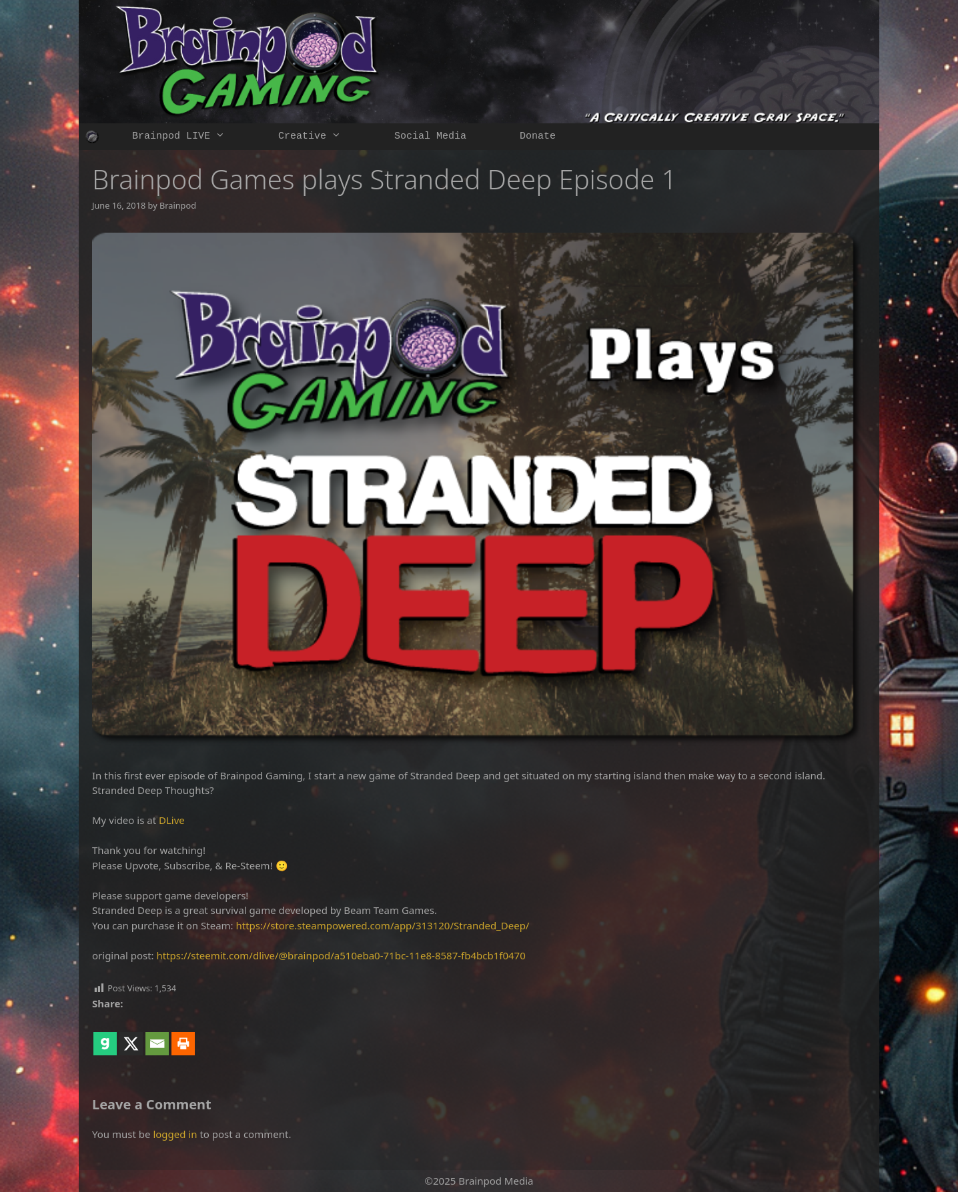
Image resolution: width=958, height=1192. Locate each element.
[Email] (157, 1034)
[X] (131, 1034)
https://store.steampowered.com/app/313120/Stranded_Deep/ (383, 925)
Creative (323, 136)
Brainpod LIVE (192, 136)
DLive (172, 820)
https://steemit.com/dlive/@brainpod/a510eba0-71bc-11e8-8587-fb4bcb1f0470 (341, 955)
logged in (175, 1134)
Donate (538, 136)
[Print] (183, 1034)
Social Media (430, 136)
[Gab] (105, 1034)
